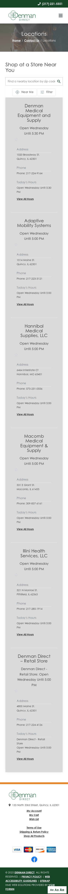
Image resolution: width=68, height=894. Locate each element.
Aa (51, 889)
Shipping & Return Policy (34, 831)
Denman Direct (24, 872)
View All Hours (25, 198)
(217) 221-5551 (50, 4)
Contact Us (31, 40)
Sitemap (45, 880)
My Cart (34, 814)
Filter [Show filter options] (46, 92)
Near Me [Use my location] (24, 92)
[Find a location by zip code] (34, 81)
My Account (34, 810)
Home (16, 40)
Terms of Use (34, 827)
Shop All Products (34, 835)
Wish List (34, 819)
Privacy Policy (32, 876)
